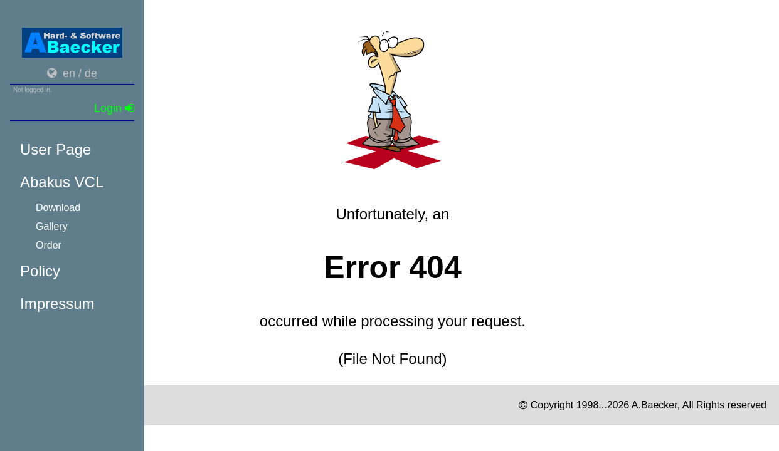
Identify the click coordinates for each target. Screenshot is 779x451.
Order (48, 245)
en (69, 73)
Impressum (57, 303)
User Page (55, 149)
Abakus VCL (61, 182)
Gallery (52, 226)
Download (58, 207)
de (91, 73)
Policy (40, 270)
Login (114, 108)
